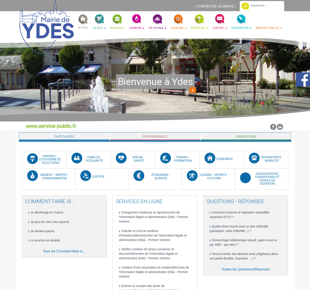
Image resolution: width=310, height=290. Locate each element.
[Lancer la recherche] (245, 6)
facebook (273, 127)
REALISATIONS (240, 27)
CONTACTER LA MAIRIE (215, 6)
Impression (280, 127)
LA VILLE (98, 27)
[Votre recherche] (266, 5)
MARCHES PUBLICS (267, 27)
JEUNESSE (135, 27)
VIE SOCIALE (156, 27)
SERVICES (116, 27)
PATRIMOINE (198, 27)
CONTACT (218, 27)
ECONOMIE (177, 27)
